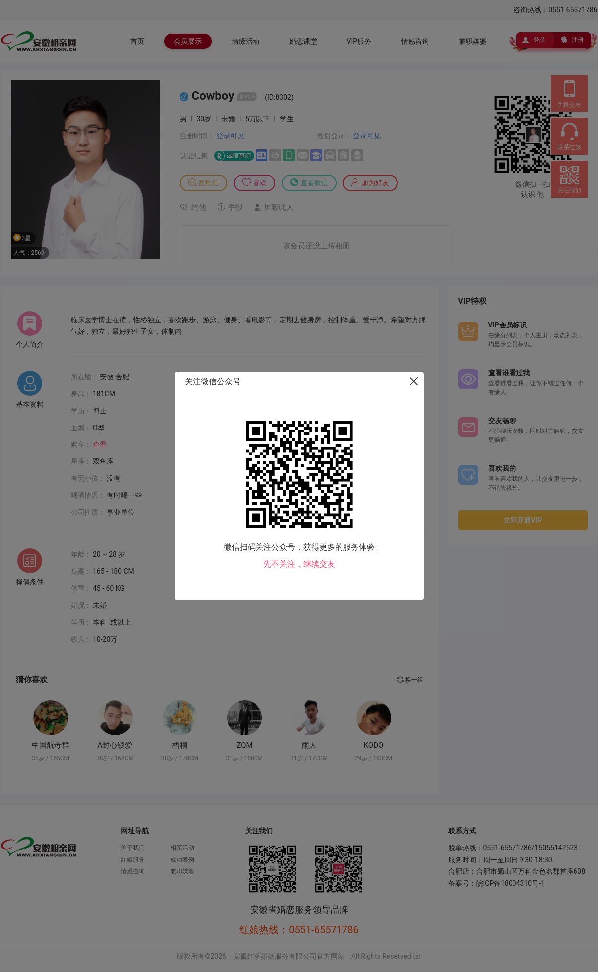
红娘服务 (133, 859)
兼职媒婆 (473, 41)
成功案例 (182, 859)
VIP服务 (359, 41)
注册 (578, 39)
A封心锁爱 (115, 745)
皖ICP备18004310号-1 (510, 883)
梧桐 (179, 745)
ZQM (244, 745)
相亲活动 (182, 847)
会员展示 (188, 41)
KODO (374, 745)
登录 (539, 39)
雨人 (309, 745)
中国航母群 (50, 745)
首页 (137, 41)
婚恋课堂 (303, 41)
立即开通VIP (522, 520)
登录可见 (230, 136)
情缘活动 (245, 41)
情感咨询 (415, 41)
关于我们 (133, 847)
